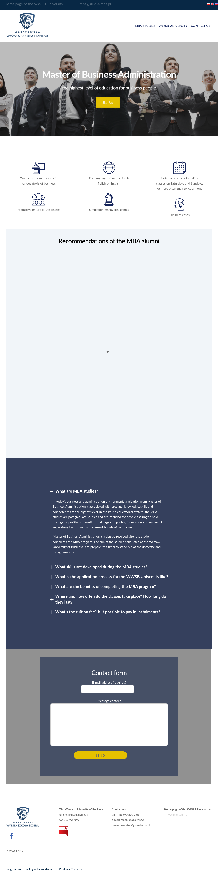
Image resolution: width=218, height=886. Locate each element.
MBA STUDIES (145, 25)
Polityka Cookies (70, 869)
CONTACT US (200, 25)
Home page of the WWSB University (31, 4)
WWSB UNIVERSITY (173, 25)
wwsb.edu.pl (173, 815)
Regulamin (13, 869)
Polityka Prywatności (40, 869)
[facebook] (11, 835)
